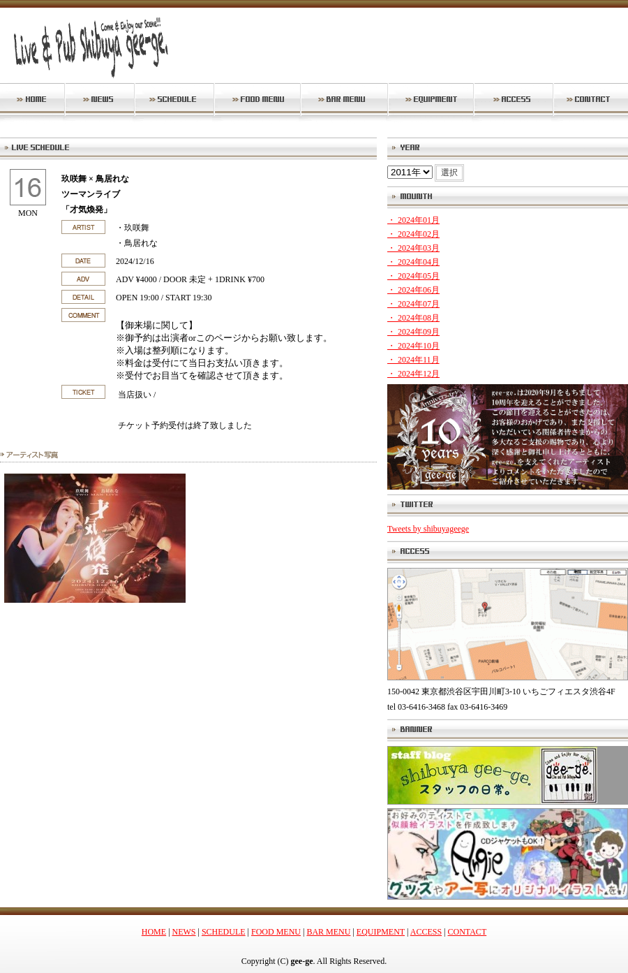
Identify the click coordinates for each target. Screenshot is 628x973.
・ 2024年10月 (413, 346)
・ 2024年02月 (413, 234)
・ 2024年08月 (413, 318)
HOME (154, 932)
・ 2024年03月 (413, 248)
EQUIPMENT (381, 932)
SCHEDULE (224, 932)
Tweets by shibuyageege (428, 529)
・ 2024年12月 (413, 374)
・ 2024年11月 (413, 360)
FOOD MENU (276, 932)
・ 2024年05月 (413, 276)
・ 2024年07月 (413, 304)
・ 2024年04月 (413, 262)
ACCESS (426, 932)
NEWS (184, 932)
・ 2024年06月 (413, 290)
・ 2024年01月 (413, 220)
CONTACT (467, 932)
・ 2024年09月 (413, 332)
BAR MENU (328, 932)
